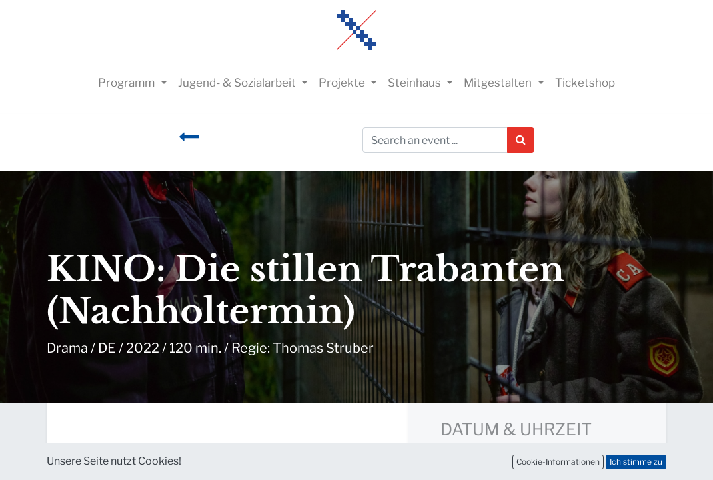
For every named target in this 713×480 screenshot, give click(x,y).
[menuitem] (585, 83)
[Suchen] (520, 140)
